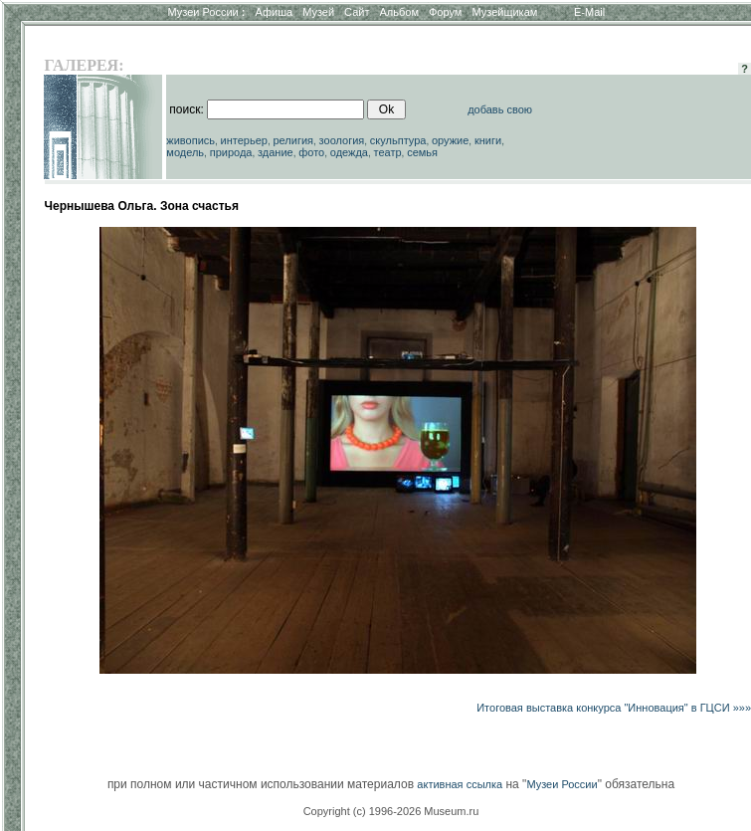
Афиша (274, 12)
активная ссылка (459, 784)
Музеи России (206, 12)
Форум (445, 12)
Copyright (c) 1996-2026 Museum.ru (391, 811)
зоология (342, 140)
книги (487, 140)
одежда (349, 152)
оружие (450, 140)
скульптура (398, 140)
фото (311, 152)
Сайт (356, 12)
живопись (190, 140)
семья (422, 152)
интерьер (244, 140)
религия (294, 140)
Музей (318, 12)
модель (185, 152)
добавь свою (500, 109)
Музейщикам (504, 12)
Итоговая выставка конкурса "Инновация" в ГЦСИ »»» (613, 708)
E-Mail (589, 12)
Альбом (399, 12)
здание (275, 152)
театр (388, 152)
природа (231, 152)
